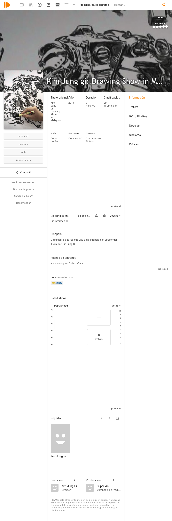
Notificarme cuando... (23, 182)
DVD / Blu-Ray (138, 116)
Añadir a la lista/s (23, 196)
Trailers (133, 107)
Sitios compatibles (84, 215)
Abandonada (23, 160)
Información (137, 97)
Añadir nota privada (23, 189)
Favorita (23, 144)
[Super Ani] (109, 486)
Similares (135, 135)
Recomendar (23, 202)
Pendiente (23, 136)
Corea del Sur (55, 140)
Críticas (134, 144)
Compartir (23, 172)
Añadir (80, 263)
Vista (23, 152)
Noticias (134, 125)
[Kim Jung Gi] (60, 442)
